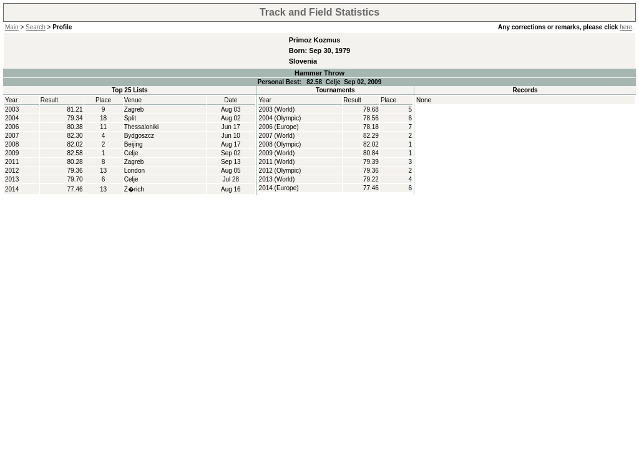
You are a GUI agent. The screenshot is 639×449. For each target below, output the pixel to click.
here (626, 27)
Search (36, 27)
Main (12, 27)
